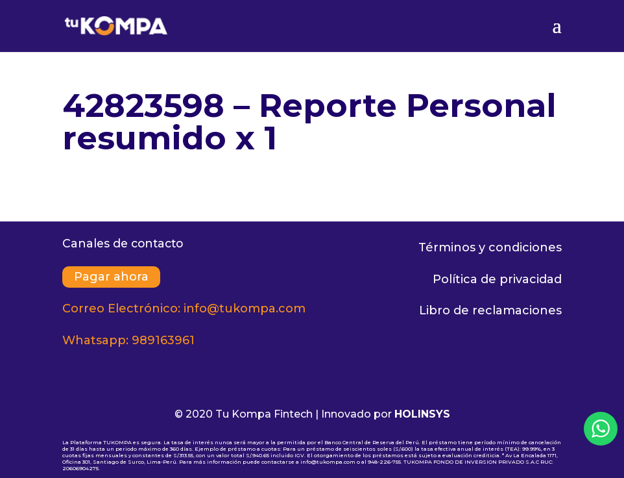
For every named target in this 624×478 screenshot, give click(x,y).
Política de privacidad (497, 279)
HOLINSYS (422, 414)
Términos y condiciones (490, 247)
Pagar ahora (111, 277)
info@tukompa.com (245, 308)
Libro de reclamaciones (490, 310)
